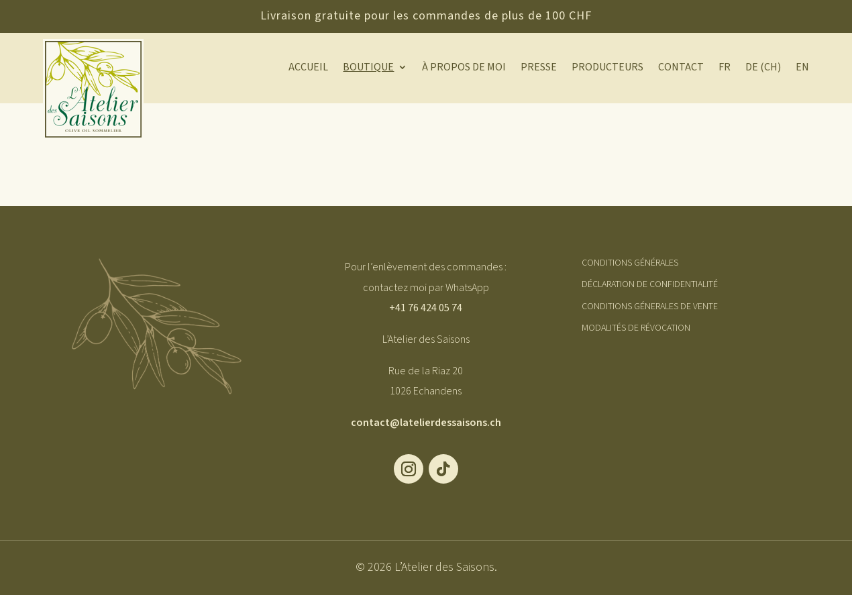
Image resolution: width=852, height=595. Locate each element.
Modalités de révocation (636, 328)
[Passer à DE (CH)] (763, 69)
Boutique (368, 68)
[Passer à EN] (802, 69)
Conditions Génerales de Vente (650, 306)
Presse (539, 68)
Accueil (308, 68)
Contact (681, 68)
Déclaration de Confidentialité (650, 284)
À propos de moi (464, 68)
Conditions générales (630, 263)
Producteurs (607, 68)
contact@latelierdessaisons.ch (426, 422)
